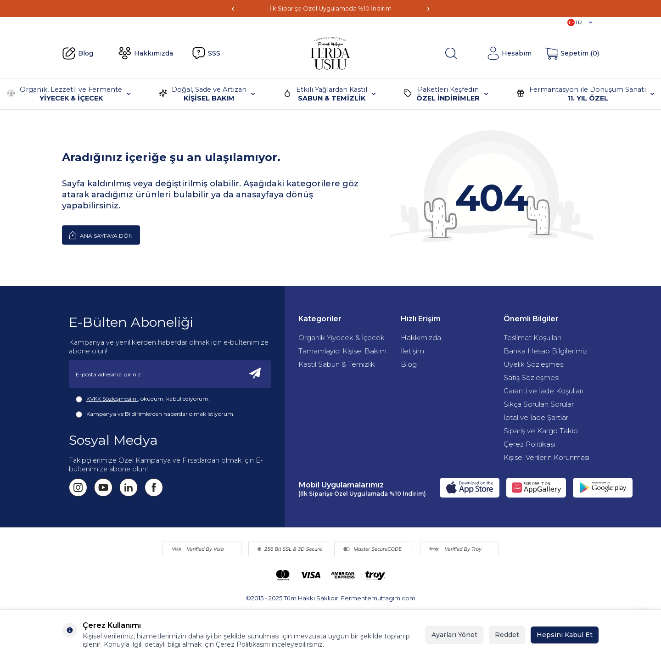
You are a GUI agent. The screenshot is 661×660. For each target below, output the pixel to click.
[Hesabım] (509, 53)
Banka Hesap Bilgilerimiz (546, 351)
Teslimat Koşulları (532, 337)
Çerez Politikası (529, 444)
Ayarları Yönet (454, 635)
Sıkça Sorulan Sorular (539, 404)
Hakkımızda (145, 53)
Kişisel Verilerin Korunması (546, 457)
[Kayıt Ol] (255, 374)
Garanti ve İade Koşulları (543, 390)
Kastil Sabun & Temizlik (336, 364)
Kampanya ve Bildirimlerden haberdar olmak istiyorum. (155, 414)
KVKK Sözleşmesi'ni (112, 398)
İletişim (412, 351)
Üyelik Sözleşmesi (534, 364)
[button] (232, 8)
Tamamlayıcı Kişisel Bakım (342, 351)
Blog (77, 54)
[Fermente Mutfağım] (330, 53)
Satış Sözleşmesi (532, 377)
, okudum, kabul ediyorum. (143, 399)
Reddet (507, 635)
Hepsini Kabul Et (565, 635)
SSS (206, 53)
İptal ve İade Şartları (537, 417)
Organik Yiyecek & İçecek (341, 337)
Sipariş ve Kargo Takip (541, 430)
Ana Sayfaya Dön (101, 235)
